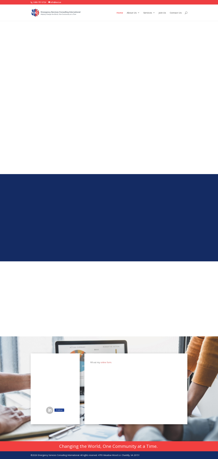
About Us (132, 13)
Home (120, 13)
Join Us (162, 13)
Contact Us (176, 13)
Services (147, 13)
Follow (59, 410)
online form (106, 362)
